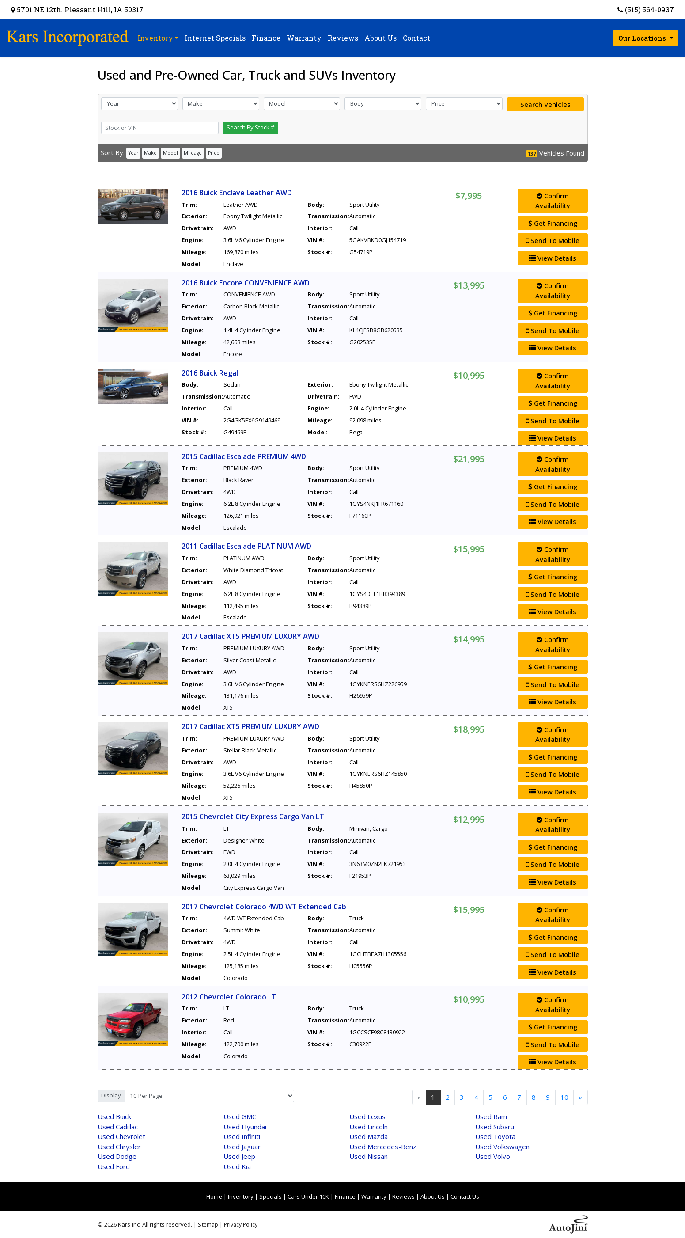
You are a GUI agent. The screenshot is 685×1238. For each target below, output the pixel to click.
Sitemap (208, 1224)
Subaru (494, 1126)
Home (214, 1196)
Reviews (403, 1196)
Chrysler (119, 1146)
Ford (114, 1166)
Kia (237, 1166)
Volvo (492, 1156)
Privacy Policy (240, 1224)
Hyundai (244, 1126)
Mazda (368, 1136)
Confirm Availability (552, 200)
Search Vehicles (545, 104)
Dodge (117, 1156)
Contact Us (464, 1196)
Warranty (373, 1196)
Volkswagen (502, 1146)
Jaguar (242, 1146)
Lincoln (368, 1126)
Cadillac (118, 1126)
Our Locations (643, 38)
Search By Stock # (250, 127)
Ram (491, 1116)
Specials (270, 1196)
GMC (239, 1116)
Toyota (495, 1136)
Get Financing (552, 223)
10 (564, 1097)
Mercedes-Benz (382, 1146)
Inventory (241, 1196)
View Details (552, 258)
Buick (114, 1116)
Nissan (368, 1156)
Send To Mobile (552, 240)
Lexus (367, 1116)
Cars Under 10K (308, 1196)
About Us (432, 1196)
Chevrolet (121, 1136)
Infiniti (241, 1136)
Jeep (239, 1156)
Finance (345, 1196)
